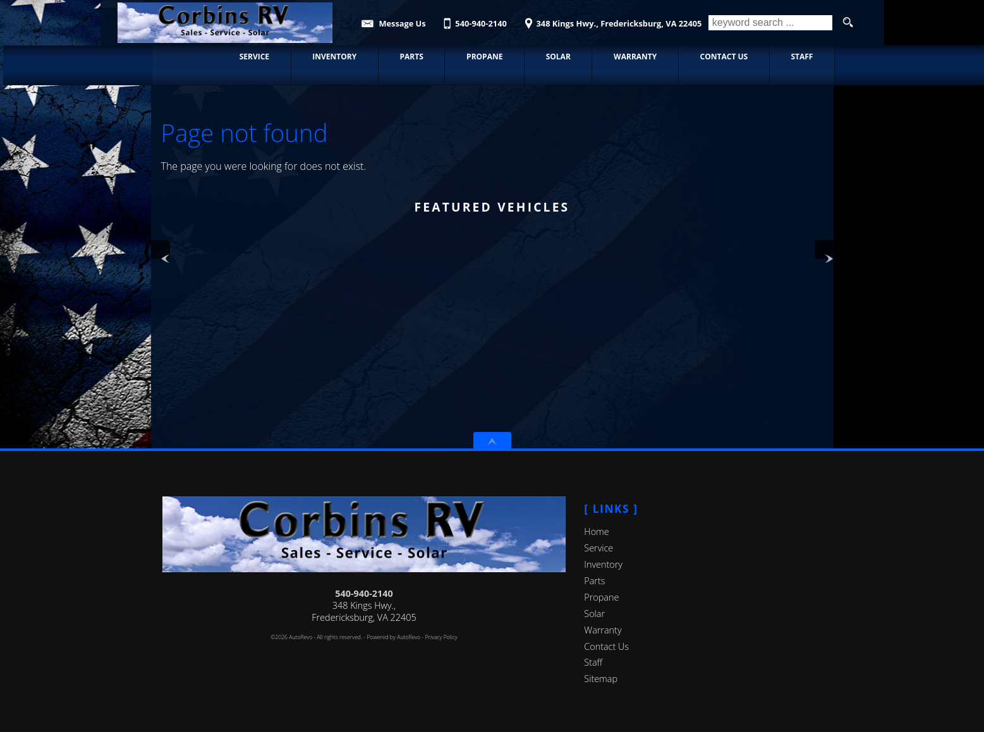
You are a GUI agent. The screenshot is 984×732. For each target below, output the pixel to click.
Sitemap (600, 679)
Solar (594, 614)
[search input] (770, 22)
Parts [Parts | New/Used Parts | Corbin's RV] (410, 56)
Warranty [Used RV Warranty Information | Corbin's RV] (633, 56)
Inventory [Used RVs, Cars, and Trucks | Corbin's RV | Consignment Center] (333, 56)
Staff (593, 662)
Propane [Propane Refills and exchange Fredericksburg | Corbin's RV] (483, 56)
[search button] (847, 22)
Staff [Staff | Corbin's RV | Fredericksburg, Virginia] (800, 56)
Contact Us (606, 646)
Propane (601, 597)
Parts (594, 581)
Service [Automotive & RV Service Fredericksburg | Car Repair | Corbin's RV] (252, 56)
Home (596, 531)
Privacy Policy (441, 637)
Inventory (603, 564)
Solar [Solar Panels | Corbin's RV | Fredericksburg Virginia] (556, 56)
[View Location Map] (611, 19)
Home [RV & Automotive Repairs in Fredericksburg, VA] (183, 56)
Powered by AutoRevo (393, 637)
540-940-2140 (364, 593)
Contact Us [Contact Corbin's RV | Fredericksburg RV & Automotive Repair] (722, 56)
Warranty (602, 630)
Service (598, 548)
